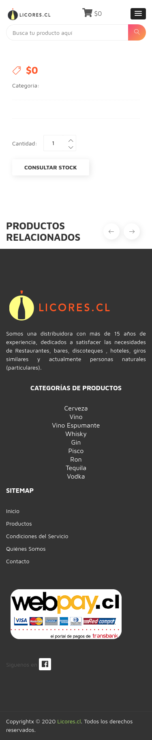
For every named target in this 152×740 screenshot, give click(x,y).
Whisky (76, 433)
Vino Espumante (76, 425)
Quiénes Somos (26, 548)
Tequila (76, 467)
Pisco (76, 450)
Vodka (76, 476)
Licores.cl (69, 721)
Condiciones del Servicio (37, 536)
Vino (75, 416)
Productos (19, 523)
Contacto (17, 561)
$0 (92, 13)
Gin (76, 442)
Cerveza (76, 408)
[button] (138, 13)
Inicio (12, 510)
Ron (75, 459)
